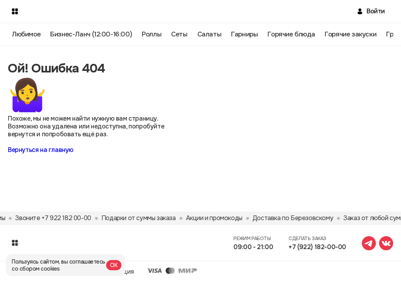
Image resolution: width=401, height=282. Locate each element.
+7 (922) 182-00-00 (317, 247)
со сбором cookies (36, 268)
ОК (113, 265)
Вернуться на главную (41, 150)
